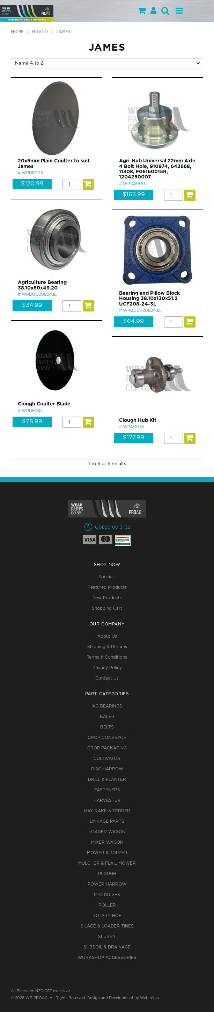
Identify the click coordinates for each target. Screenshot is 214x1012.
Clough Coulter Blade (44, 404)
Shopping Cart (107, 608)
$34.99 (32, 305)
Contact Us (107, 678)
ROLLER (107, 905)
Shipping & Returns (107, 647)
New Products (107, 598)
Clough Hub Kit (137, 420)
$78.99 (32, 421)
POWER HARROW (107, 884)
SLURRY (107, 937)
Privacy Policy (107, 668)
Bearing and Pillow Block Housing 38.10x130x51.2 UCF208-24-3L (149, 298)
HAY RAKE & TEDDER (107, 811)
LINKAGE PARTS (107, 821)
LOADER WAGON (107, 832)
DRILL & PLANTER (107, 780)
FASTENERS (107, 790)
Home (17, 32)
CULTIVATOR (107, 759)
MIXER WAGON (107, 842)
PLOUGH (107, 874)
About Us (107, 636)
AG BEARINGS (107, 706)
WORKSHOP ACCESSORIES (107, 958)
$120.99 (32, 183)
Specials (107, 577)
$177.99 (133, 437)
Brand (40, 32)
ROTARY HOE (107, 916)
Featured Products (107, 587)
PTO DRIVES (107, 895)
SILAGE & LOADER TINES (107, 926)
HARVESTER (107, 800)
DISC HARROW (107, 769)
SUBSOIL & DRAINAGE (107, 947)
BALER (107, 717)
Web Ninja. (150, 998)
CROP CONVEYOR (107, 738)
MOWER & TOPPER (107, 853)
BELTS (107, 727)
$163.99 (134, 194)
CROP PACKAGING (107, 748)
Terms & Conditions (107, 657)
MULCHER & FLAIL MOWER (107, 863)
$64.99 (133, 321)
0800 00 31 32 (114, 527)
